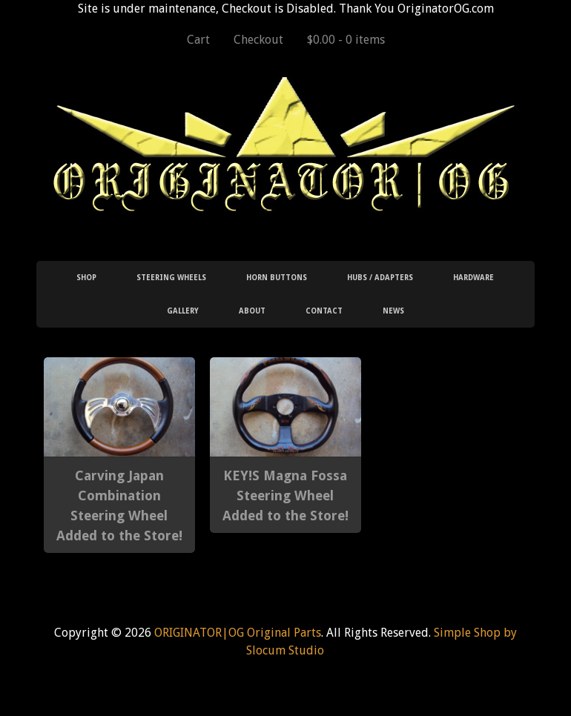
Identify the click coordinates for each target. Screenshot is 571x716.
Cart (198, 40)
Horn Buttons (276, 278)
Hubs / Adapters (380, 278)
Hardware (473, 278)
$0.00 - (346, 40)
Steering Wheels (171, 278)
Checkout (258, 40)
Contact (324, 311)
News (393, 311)
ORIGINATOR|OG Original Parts (237, 633)
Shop (86, 278)
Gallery (183, 311)
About (252, 311)
